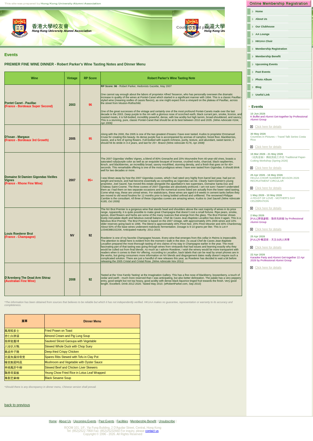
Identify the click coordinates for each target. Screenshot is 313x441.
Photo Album (263, 79)
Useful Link (262, 94)
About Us (261, 19)
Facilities (122, 421)
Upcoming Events (266, 64)
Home (259, 11)
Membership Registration (271, 48)
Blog (258, 87)
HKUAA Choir (263, 41)
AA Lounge (262, 34)
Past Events (262, 71)
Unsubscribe (167, 421)
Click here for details (268, 126)
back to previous (17, 405)
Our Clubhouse (264, 26)
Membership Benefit (268, 56)
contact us (152, 431)
